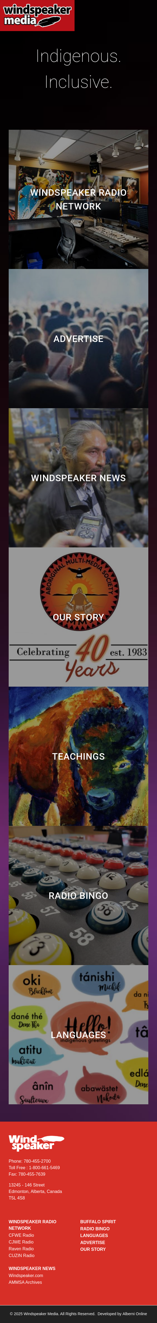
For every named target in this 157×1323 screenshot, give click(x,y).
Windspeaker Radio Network (32, 1225)
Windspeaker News (32, 1268)
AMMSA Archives (25, 1282)
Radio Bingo (95, 1228)
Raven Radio (21, 1248)
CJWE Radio (21, 1242)
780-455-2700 (37, 1161)
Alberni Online (135, 1314)
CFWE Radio (21, 1235)
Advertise (92, 1242)
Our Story (93, 1249)
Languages (94, 1235)
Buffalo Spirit (98, 1221)
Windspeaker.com (26, 1275)
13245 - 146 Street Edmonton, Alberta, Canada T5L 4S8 (35, 1191)
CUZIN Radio (21, 1255)
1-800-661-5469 (44, 1167)
